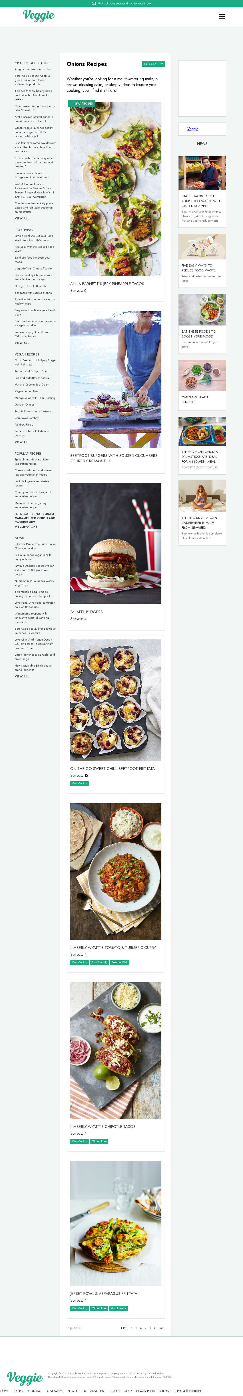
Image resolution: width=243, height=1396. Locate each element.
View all (22, 218)
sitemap (164, 1391)
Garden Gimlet (24, 404)
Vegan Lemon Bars (26, 391)
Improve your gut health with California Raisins (32, 334)
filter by (153, 63)
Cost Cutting (79, 783)
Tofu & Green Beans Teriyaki (33, 411)
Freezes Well (120, 962)
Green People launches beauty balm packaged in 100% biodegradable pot (34, 132)
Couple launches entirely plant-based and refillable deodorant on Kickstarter (34, 207)
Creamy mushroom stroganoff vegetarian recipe (33, 494)
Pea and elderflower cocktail (32, 378)
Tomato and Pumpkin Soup (31, 371)
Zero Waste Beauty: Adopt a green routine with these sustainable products (32, 80)
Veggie (192, 128)
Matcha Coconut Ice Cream (32, 384)
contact (35, 1391)
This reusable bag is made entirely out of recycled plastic (33, 594)
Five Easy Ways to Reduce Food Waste (199, 268)
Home (4, 1391)
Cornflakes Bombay (27, 418)
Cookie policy (120, 1391)
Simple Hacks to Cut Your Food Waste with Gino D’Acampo (34, 238)
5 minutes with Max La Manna (33, 293)
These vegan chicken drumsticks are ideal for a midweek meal (200, 456)
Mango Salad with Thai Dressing (35, 398)
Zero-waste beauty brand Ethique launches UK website (35, 631)
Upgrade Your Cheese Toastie (33, 268)
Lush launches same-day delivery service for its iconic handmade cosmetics (35, 147)
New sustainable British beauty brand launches (33, 667)
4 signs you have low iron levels (34, 69)
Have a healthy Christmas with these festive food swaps (33, 277)
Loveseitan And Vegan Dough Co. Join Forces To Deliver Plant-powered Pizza (34, 643)
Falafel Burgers (86, 612)
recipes (18, 1391)
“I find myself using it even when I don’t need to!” (35, 108)
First (124, 1328)
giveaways (55, 1391)
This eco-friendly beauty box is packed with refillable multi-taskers (33, 95)
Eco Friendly (99, 962)
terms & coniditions (188, 1391)
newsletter (77, 1391)
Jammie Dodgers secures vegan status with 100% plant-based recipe (34, 570)
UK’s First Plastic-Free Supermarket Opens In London (35, 546)
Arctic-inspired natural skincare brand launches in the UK (34, 119)
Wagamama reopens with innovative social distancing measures (32, 617)
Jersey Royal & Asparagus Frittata (103, 1293)
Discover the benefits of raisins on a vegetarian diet (35, 323)
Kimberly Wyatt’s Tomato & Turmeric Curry (113, 947)
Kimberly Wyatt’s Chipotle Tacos (102, 1126)
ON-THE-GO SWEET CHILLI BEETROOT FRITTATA (112, 768)
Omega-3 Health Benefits (30, 286)
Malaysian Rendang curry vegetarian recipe (30, 505)
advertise (97, 1391)
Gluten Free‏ (99, 1141)
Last (162, 1328)
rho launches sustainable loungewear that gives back (32, 175)
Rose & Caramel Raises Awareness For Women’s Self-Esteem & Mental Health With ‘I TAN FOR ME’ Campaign (34, 190)
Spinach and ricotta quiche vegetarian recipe (31, 461)
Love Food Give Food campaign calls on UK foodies (35, 605)
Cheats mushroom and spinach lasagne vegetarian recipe (34, 472)
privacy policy (145, 1391)
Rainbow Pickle (24, 424)
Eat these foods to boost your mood (199, 334)
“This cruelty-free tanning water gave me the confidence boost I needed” (34, 162)
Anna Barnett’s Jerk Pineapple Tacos (107, 283)
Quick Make (118, 1308)
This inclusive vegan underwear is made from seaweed (199, 522)
